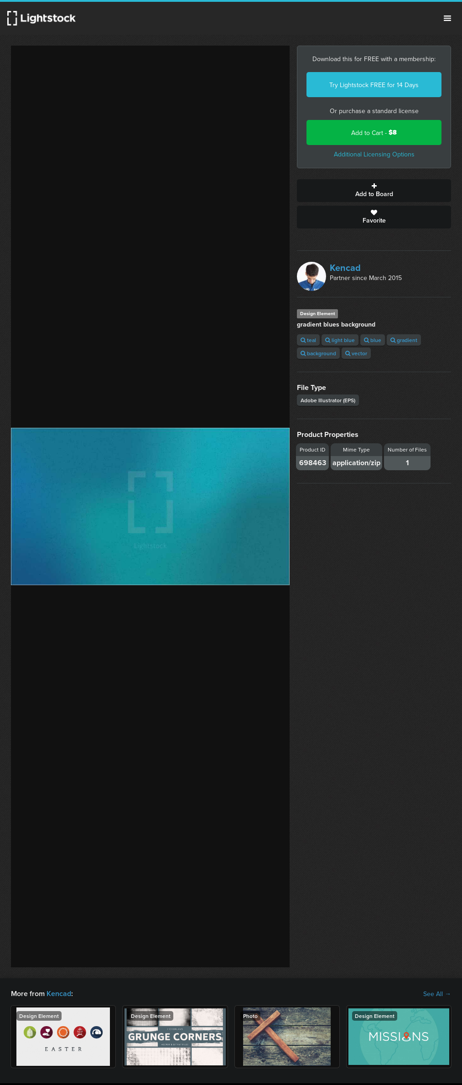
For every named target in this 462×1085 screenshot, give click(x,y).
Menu (447, 18)
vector (356, 353)
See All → (437, 993)
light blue (340, 340)
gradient (403, 340)
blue (372, 340)
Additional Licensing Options (374, 154)
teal (308, 340)
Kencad (345, 267)
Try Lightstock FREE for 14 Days (374, 84)
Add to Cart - (374, 132)
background (318, 353)
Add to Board (374, 190)
